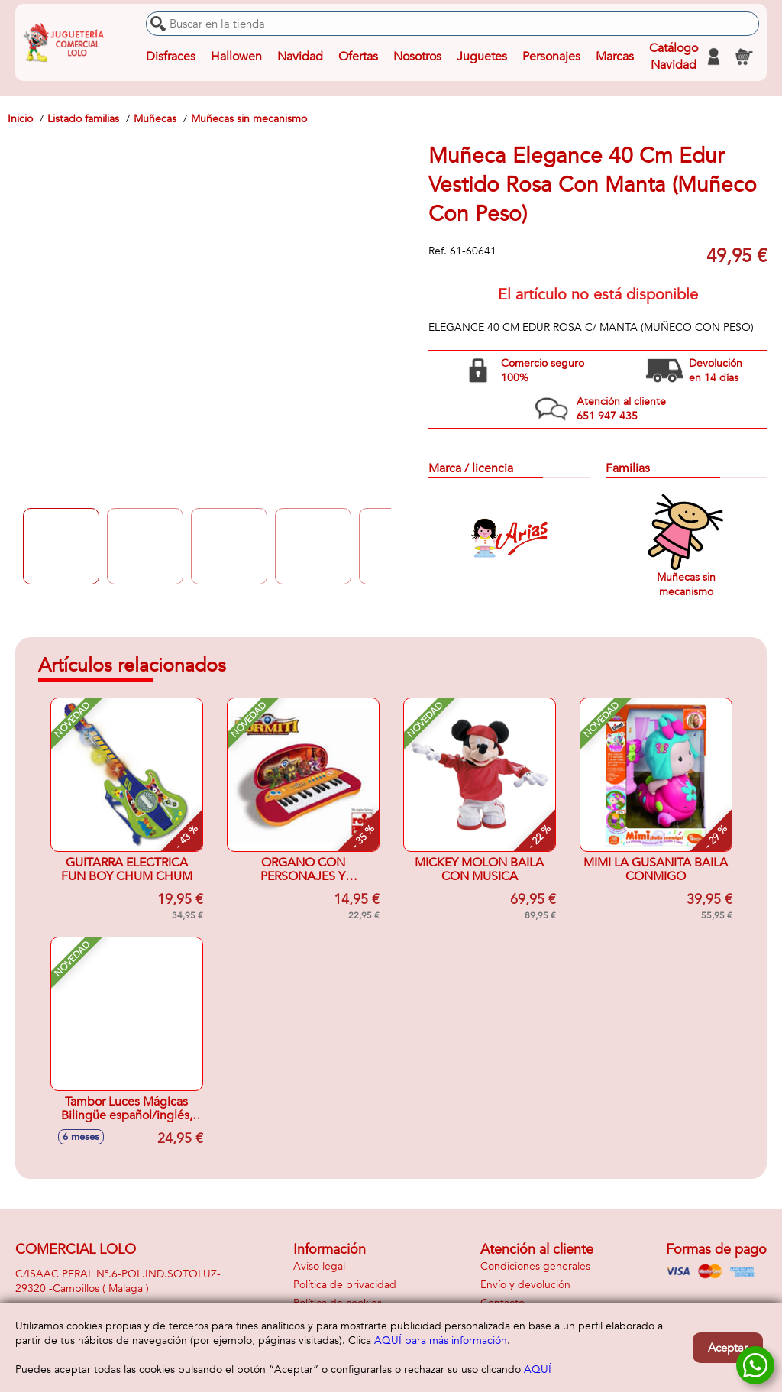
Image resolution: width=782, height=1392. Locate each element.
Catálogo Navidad (673, 56)
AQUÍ (537, 1369)
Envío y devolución (525, 1284)
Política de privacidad (344, 1284)
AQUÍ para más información (440, 1340)
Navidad (300, 56)
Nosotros (417, 56)
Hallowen (236, 56)
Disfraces (171, 56)
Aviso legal (319, 1266)
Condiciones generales (535, 1266)
